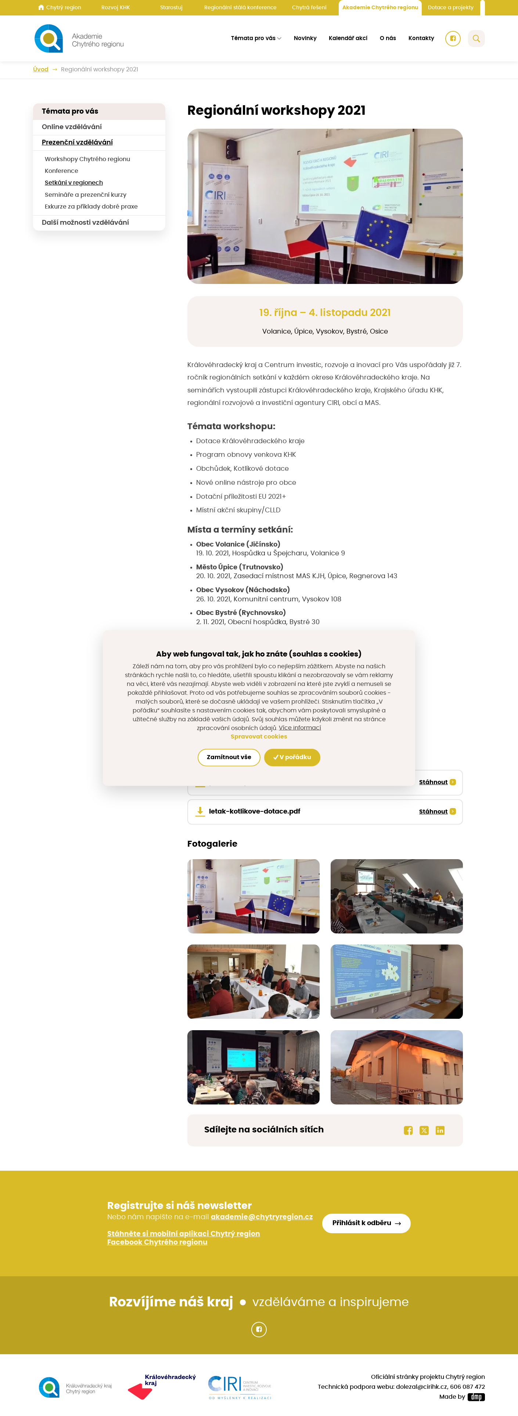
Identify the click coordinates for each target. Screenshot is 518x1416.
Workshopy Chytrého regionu (87, 159)
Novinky (305, 38)
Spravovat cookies (259, 737)
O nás (388, 38)
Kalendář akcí (348, 38)
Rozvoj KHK (115, 7)
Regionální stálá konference (240, 7)
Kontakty (421, 38)
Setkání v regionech (74, 183)
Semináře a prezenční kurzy (85, 195)
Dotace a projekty (451, 7)
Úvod (40, 69)
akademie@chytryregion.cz (262, 1217)
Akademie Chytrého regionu (380, 7)
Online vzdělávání (72, 127)
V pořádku (292, 757)
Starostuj (171, 7)
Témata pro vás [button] (253, 38)
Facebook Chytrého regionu (157, 1242)
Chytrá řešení (309, 7)
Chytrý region (59, 7)
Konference (61, 171)
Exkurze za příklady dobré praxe (91, 207)
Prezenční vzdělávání (77, 142)
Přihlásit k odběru (361, 1223)
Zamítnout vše (229, 757)
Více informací (300, 728)
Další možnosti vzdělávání (85, 223)
